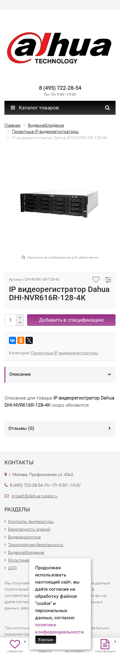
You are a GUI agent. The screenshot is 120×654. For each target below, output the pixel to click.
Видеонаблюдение (26, 552)
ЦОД (12, 567)
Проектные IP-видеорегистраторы (64, 352)
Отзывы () (21, 428)
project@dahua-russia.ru (34, 495)
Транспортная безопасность (35, 544)
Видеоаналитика (24, 536)
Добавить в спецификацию (71, 320)
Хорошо (45, 639)
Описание (20, 374)
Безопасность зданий (29, 529)
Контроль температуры (31, 521)
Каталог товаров (35, 108)
